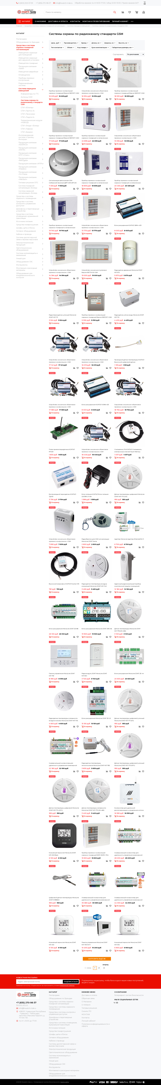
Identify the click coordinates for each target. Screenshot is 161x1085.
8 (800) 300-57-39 (24, 3)
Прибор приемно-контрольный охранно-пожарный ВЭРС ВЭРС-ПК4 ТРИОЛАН (95, 854)
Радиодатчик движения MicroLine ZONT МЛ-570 (128, 271)
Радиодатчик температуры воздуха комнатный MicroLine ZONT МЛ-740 (94, 585)
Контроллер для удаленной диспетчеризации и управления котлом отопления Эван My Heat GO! (129, 809)
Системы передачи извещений (31, 90)
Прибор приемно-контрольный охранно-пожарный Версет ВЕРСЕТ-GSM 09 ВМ (129, 92)
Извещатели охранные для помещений (31, 54)
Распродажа (21, 39)
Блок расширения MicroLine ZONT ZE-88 (63, 629)
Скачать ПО (86, 1011)
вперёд (106, 966)
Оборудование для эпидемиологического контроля (30, 275)
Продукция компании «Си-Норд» (31, 173)
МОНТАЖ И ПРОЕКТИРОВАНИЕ (96, 21)
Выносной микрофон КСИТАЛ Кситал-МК (64, 584)
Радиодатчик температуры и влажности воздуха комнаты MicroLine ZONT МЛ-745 (63, 719)
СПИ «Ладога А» (27, 117)
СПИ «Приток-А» (28, 111)
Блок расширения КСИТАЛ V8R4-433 (127, 225)
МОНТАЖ (86, 1014)
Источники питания (30, 221)
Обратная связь (88, 998)
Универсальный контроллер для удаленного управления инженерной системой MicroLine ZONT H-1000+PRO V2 (129, 854)
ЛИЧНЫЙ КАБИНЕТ (120, 21)
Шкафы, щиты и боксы (30, 228)
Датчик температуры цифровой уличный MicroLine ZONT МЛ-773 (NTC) (129, 764)
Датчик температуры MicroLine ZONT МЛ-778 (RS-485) (127, 630)
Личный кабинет (89, 1021)
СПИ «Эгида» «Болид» (30, 126)
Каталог (24, 21)
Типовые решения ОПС (31, 183)
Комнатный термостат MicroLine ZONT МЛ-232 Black (62, 854)
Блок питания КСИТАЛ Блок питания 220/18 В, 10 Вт (95, 495)
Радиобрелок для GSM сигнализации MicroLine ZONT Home (95, 540)
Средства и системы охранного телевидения (30, 197)
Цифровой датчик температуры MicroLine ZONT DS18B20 (64, 899)
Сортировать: (118, 54)
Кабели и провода (30, 234)
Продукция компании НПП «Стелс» (31, 154)
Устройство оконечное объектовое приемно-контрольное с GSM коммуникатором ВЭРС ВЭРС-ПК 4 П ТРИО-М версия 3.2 (62, 271)
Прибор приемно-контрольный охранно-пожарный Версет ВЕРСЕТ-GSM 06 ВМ (64, 137)
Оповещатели (31, 75)
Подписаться (71, 982)
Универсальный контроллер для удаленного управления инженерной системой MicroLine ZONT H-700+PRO (63, 764)
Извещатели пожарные (31, 63)
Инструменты (30, 265)
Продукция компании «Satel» (31, 67)
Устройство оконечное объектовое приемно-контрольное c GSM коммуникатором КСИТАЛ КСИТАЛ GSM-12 (63, 361)
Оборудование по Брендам (30, 42)
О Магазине (87, 1002)
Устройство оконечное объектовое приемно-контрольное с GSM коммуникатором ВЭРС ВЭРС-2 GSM (62, 540)
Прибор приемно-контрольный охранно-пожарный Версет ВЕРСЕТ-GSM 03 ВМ (64, 92)
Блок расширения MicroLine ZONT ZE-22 (96, 718)
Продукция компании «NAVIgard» (31, 159)
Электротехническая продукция (30, 244)
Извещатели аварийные (31, 72)
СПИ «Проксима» (28, 114)
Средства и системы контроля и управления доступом (30, 204)
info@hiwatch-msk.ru (62, 3)
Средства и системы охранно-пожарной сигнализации (30, 47)
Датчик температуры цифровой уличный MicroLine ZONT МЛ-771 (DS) (129, 719)
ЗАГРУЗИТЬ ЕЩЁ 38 (96, 959)
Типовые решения (89, 1008)
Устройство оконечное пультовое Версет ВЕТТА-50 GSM (94, 271)
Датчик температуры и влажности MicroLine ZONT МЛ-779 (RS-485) (94, 809)
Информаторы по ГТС (30, 94)
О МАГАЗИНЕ (40, 21)
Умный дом (30, 258)
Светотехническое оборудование (30, 249)
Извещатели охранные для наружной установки (31, 59)
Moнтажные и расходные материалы (30, 269)
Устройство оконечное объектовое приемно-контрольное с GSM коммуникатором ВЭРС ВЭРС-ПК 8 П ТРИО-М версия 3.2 (127, 137)
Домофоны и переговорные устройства (30, 210)
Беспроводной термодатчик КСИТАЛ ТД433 (62, 495)
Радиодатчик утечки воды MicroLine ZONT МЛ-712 (129, 316)
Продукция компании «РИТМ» (31, 149)
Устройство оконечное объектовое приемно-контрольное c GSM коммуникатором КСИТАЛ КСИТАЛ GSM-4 (97, 361)
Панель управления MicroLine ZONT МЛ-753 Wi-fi (94, 944)
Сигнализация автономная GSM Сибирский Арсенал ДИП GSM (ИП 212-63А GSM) (63, 182)
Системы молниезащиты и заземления (30, 254)
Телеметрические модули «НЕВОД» (31, 121)
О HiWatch (86, 1005)
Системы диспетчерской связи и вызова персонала (30, 238)
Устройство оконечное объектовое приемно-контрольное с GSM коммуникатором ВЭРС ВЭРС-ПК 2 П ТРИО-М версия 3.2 (95, 226)
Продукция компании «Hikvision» (31, 178)
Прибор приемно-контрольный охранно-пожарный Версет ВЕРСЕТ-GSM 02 (97, 316)
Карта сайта (64, 1082)
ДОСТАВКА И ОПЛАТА (58, 21)
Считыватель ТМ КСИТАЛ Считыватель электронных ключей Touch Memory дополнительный (127, 451)
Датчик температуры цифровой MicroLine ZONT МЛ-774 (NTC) (64, 809)
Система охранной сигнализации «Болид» (31, 192)
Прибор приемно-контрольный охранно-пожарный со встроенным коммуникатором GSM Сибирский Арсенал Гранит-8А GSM (127, 182)
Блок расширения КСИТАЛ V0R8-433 (95, 404)
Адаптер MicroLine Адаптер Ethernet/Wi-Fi (129, 539)
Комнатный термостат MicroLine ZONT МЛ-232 (62, 944)
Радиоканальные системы (31, 84)
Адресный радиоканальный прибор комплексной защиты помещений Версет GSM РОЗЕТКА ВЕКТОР (127, 585)
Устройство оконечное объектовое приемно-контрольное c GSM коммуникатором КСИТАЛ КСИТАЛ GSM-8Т (96, 451)
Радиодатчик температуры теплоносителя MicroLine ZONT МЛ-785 (96, 764)
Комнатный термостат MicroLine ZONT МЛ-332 (127, 944)
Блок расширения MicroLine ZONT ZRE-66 (97, 629)
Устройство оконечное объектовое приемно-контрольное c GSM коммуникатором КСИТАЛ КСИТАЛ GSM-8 (97, 92)
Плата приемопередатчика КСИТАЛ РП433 (62, 451)
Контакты (85, 1018)
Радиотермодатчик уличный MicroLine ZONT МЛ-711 (62, 316)
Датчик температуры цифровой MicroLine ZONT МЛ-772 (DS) (129, 495)
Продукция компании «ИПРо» (31, 164)
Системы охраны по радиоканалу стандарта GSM (31, 102)
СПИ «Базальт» (27, 132)
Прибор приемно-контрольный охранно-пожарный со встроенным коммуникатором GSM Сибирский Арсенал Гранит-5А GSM (62, 226)
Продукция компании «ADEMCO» (31, 144)
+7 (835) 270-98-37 (43, 3)
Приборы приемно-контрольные (31, 79)
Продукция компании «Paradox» (31, 168)
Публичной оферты (67, 985)
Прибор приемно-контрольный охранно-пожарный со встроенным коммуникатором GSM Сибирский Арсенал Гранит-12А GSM (95, 137)
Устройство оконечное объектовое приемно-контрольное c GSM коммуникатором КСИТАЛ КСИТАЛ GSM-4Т (63, 406)
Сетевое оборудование (30, 231)
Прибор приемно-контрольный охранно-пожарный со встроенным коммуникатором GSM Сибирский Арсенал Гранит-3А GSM (95, 182)
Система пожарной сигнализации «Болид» (31, 187)
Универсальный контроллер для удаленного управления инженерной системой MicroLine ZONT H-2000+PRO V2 (129, 899)
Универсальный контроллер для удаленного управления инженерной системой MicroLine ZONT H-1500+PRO (96, 899)
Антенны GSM (26, 97)
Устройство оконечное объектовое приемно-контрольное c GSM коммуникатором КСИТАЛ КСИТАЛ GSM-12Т (129, 406)
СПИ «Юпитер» (27, 108)
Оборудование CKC (30, 262)
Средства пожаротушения (30, 225)
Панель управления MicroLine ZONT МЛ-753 (62, 675)
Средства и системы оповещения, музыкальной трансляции (30, 216)
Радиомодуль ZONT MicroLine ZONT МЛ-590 (94, 675)
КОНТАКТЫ (75, 21)
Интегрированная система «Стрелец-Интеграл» (31, 137)
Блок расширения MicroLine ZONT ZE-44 (129, 673)
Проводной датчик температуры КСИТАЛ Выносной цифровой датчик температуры (129, 361)
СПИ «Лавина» (27, 129)
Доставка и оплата (89, 995)
